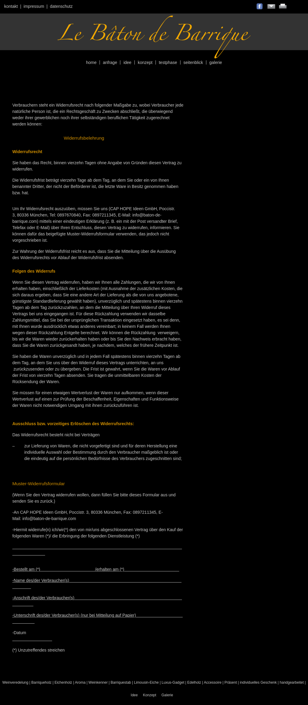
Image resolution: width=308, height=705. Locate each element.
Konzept (145, 62)
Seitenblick (193, 62)
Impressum (33, 6)
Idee (127, 62)
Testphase (168, 62)
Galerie (215, 62)
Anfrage (110, 62)
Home (91, 62)
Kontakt (11, 6)
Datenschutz (61, 6)
